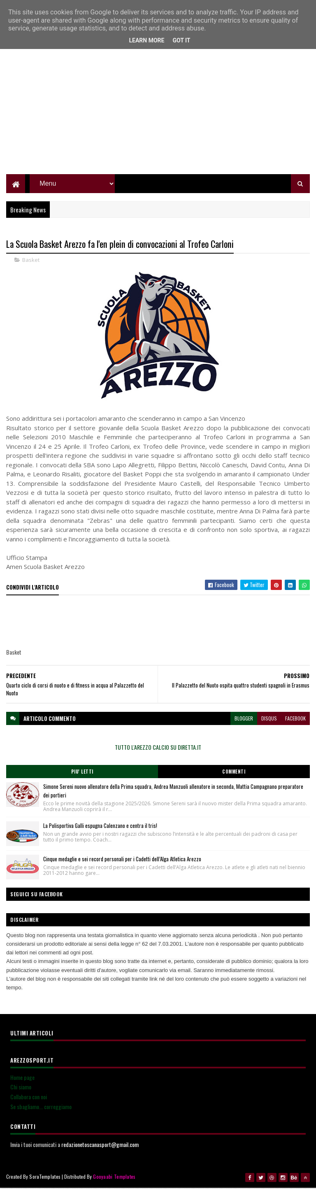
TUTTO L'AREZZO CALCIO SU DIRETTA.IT (158, 748)
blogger (244, 719)
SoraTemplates (44, 1177)
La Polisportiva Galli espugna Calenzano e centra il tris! (100, 827)
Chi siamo (20, 1088)
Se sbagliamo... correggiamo (41, 1107)
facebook (295, 719)
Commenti (233, 772)
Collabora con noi (28, 1097)
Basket (31, 261)
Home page (22, 1078)
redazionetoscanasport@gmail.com (100, 1145)
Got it (181, 40)
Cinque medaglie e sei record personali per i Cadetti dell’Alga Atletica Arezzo (122, 860)
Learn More (146, 40)
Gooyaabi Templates (114, 1177)
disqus (269, 719)
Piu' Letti (82, 772)
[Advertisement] (158, 117)
